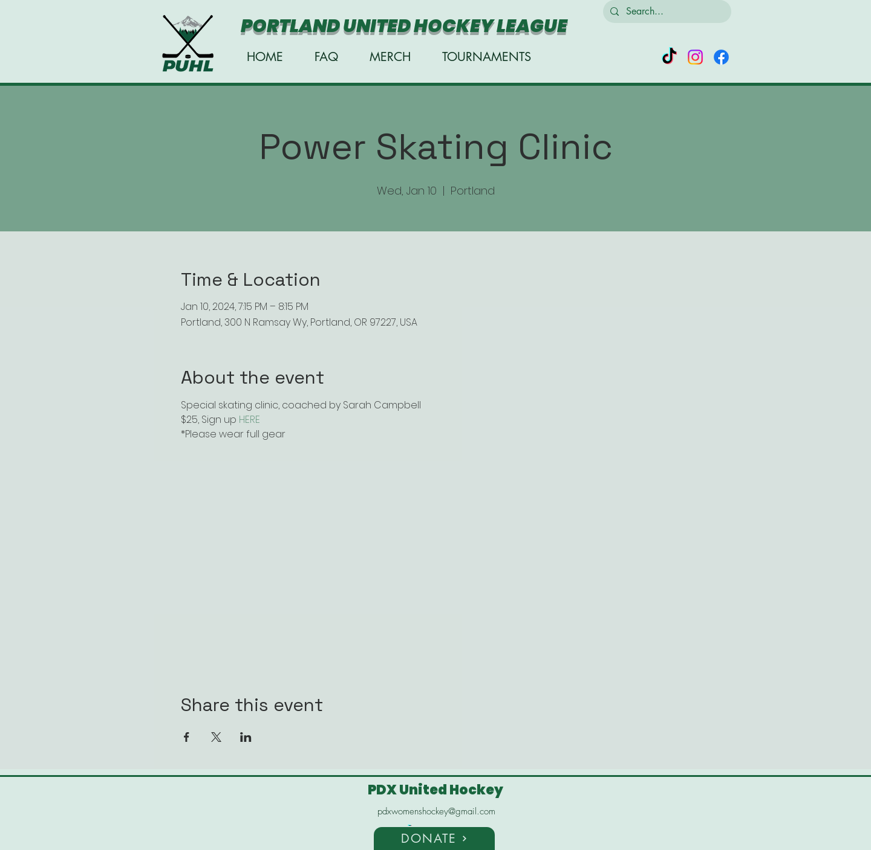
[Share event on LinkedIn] (246, 737)
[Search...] (666, 11)
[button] (434, 838)
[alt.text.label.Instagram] (695, 57)
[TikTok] (669, 57)
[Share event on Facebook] (186, 737)
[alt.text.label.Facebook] (721, 57)
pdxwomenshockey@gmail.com (436, 811)
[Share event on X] (216, 737)
